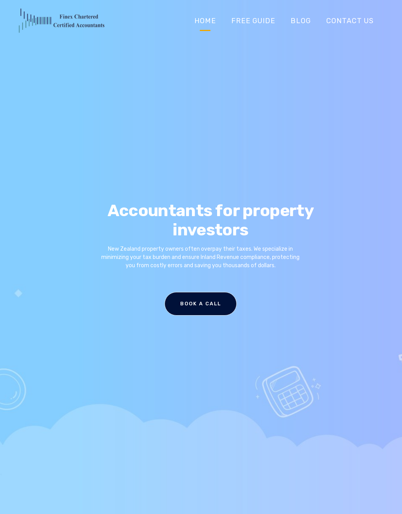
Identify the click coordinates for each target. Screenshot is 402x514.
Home (205, 21)
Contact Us (350, 21)
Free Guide (253, 21)
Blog (301, 21)
